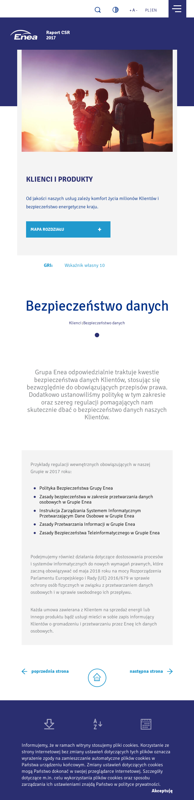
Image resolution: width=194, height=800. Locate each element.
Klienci (75, 323)
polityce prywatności (138, 784)
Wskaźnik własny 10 (85, 265)
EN (154, 10)
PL (147, 10)
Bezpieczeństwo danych (104, 323)
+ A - (133, 10)
